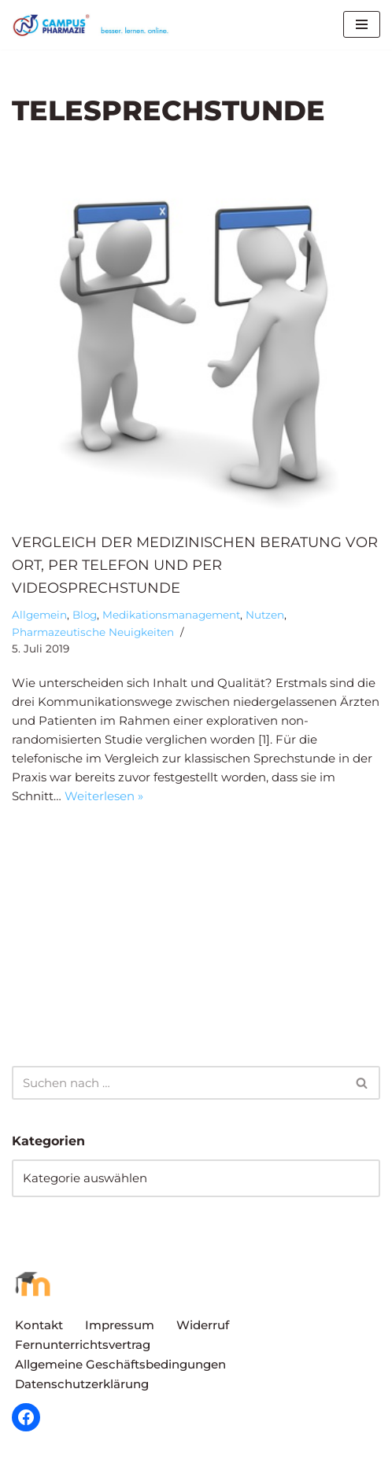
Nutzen (265, 614)
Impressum (119, 1324)
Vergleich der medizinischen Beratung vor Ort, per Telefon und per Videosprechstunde (195, 565)
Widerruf (202, 1324)
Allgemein (39, 614)
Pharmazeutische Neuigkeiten (93, 632)
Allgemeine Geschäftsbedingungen (120, 1364)
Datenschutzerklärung (82, 1383)
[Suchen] (178, 1083)
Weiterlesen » (104, 795)
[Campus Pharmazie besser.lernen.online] (94, 25)
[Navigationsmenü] (361, 24)
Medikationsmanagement (171, 614)
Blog (84, 614)
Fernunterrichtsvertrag (82, 1344)
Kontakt (39, 1324)
